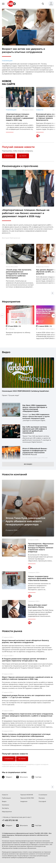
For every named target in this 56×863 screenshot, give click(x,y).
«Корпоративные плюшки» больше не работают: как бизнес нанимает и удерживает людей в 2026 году (25, 213)
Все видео (28, 464)
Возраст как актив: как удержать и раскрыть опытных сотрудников (23, 50)
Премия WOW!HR (26, 795)
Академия (23, 801)
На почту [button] (23, 156)
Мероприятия (7, 811)
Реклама (42, 798)
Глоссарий (42, 801)
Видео (4, 801)
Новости (39, 110)
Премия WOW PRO (27, 798)
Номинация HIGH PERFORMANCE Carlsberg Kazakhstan (25, 391)
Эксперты (5, 808)
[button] (50, 4)
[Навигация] (3, 3)
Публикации (7, 61)
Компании (5, 805)
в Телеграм (8, 156)
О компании (43, 795)
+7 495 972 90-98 (10, 820)
